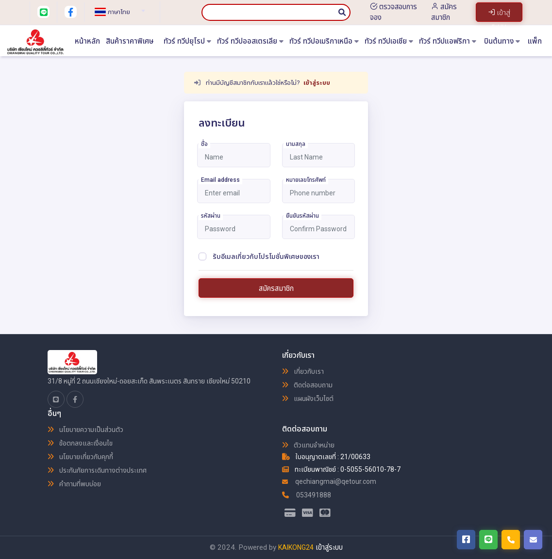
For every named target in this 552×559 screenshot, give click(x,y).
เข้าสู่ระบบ (316, 82)
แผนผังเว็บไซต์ (308, 398)
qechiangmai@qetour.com (329, 481)
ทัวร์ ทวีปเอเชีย (389, 41)
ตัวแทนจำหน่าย (308, 445)
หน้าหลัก (87, 41)
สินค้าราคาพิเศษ (130, 41)
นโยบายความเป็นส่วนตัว (85, 429)
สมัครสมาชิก (276, 288)
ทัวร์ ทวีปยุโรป (187, 41)
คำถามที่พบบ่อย (74, 484)
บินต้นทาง (502, 41)
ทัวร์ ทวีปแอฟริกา (447, 41)
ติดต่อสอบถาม (307, 385)
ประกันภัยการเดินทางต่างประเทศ (97, 470)
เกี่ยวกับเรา (303, 371)
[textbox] (118, 12)
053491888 (306, 495)
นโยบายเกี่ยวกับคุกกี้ (80, 457)
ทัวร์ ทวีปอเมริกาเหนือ (324, 41)
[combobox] (118, 7)
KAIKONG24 (296, 547)
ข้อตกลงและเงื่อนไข (80, 443)
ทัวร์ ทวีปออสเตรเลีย (250, 41)
